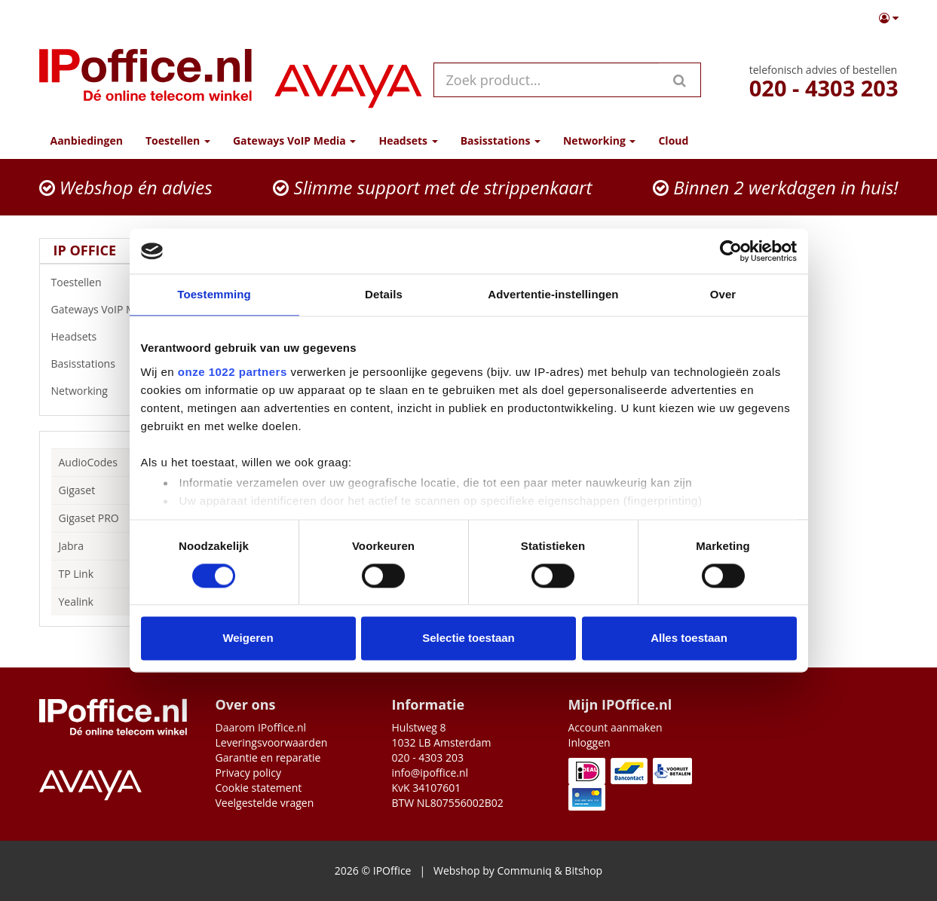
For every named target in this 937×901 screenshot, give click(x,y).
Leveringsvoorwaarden (272, 742)
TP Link (76, 574)
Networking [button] (599, 140)
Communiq (524, 870)
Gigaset (77, 490)
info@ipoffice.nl (430, 772)
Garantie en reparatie (268, 757)
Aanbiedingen (87, 140)
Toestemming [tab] (214, 294)
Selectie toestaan (468, 638)
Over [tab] (723, 294)
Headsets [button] (407, 140)
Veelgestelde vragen (265, 803)
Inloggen (589, 742)
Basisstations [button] (500, 140)
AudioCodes (88, 462)
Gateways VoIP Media (116, 309)
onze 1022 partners (232, 371)
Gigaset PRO (89, 518)
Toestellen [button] (177, 140)
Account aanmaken (615, 727)
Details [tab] (384, 294)
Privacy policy (249, 772)
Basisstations (116, 363)
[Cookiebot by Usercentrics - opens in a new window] (731, 251)
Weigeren (247, 638)
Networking (116, 391)
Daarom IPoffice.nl (261, 727)
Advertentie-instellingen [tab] (553, 294)
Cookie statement (259, 787)
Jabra (71, 546)
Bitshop (583, 870)
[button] (889, 18)
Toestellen (116, 282)
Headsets (116, 336)
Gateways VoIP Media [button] (294, 140)
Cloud (673, 140)
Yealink (76, 601)
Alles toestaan (689, 638)
